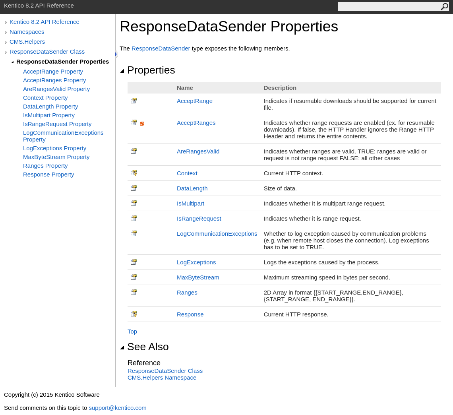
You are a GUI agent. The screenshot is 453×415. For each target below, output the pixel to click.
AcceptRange (195, 100)
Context (187, 173)
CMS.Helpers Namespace (162, 377)
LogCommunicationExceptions (217, 233)
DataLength (192, 188)
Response (190, 314)
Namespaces (27, 31)
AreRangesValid (198, 151)
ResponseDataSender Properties (62, 61)
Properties (147, 70)
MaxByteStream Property (56, 156)
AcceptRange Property (53, 71)
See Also (144, 347)
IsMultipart (190, 203)
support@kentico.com (117, 407)
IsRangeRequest (199, 218)
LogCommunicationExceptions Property (63, 136)
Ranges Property (45, 165)
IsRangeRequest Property (57, 123)
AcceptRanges (196, 122)
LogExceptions (196, 262)
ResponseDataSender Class (47, 51)
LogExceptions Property (54, 148)
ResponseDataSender (161, 48)
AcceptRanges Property (54, 80)
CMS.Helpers (27, 41)
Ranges (187, 292)
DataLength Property (50, 106)
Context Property (45, 97)
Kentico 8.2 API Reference (44, 21)
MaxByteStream (198, 277)
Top (132, 331)
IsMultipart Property (49, 115)
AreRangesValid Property (56, 88)
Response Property (48, 174)
